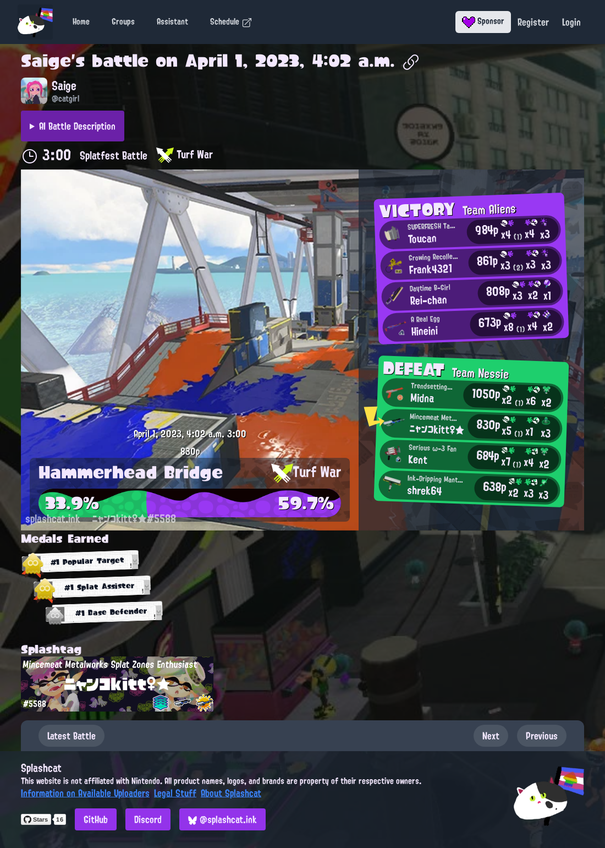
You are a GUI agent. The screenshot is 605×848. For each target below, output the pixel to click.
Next (490, 736)
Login (571, 22)
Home (81, 21)
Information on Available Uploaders (85, 793)
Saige (46, 60)
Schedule (231, 21)
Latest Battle (71, 736)
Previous (542, 736)
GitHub (96, 819)
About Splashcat (231, 793)
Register (533, 22)
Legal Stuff (175, 793)
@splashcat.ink (222, 819)
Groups (123, 21)
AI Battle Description (77, 126)
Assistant (172, 21)
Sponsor (483, 21)
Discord (148, 819)
